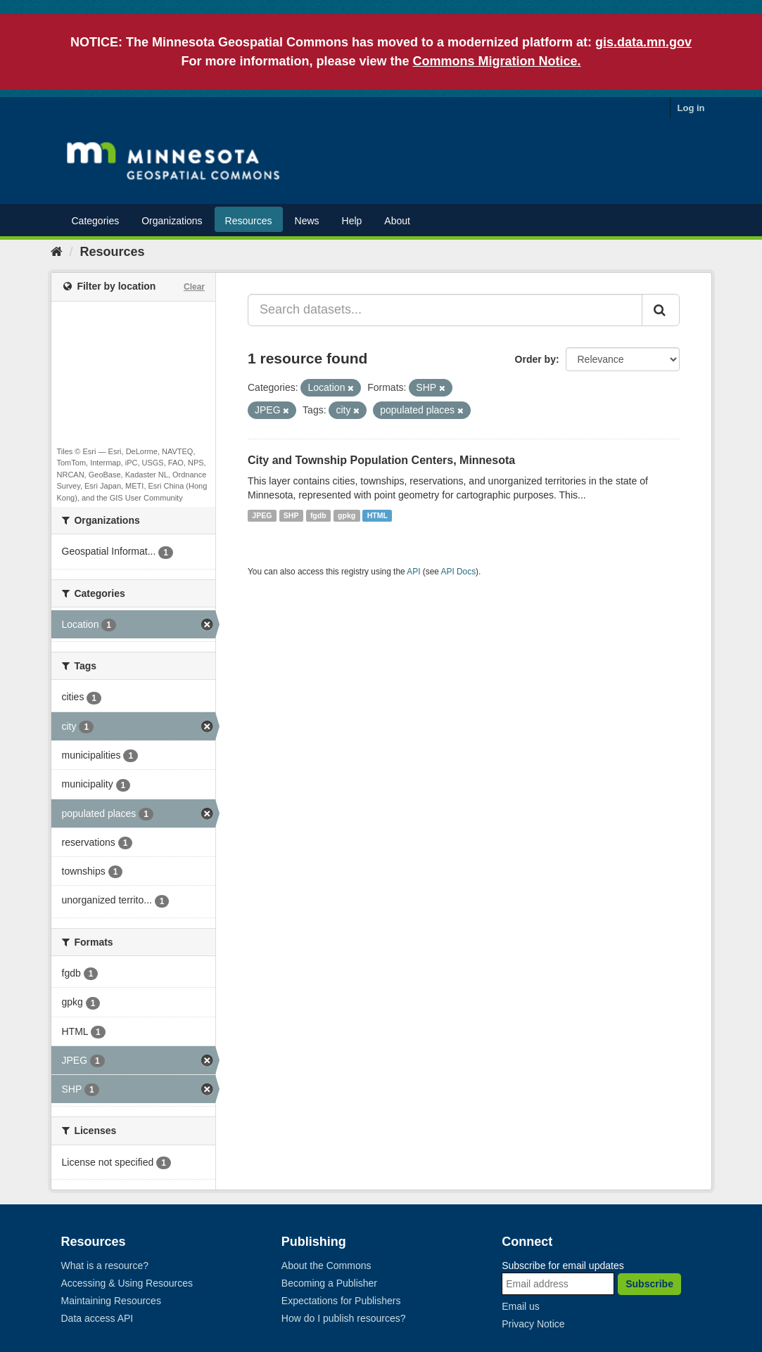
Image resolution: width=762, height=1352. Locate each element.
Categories (96, 220)
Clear (194, 287)
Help (352, 220)
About (397, 220)
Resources (248, 220)
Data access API (97, 1318)
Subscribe (649, 1283)
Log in (691, 108)
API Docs (458, 572)
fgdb (318, 515)
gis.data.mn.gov (643, 42)
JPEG (262, 515)
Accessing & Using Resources (127, 1283)
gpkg (346, 515)
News (307, 220)
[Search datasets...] (445, 310)
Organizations (171, 220)
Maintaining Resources (111, 1300)
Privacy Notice (533, 1324)
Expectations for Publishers (341, 1300)
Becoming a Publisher (329, 1283)
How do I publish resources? (343, 1318)
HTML (377, 515)
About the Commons (326, 1265)
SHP (291, 515)
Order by (535, 359)
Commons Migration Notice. (497, 61)
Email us (521, 1306)
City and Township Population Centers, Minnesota (381, 460)
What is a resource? (105, 1265)
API (413, 572)
